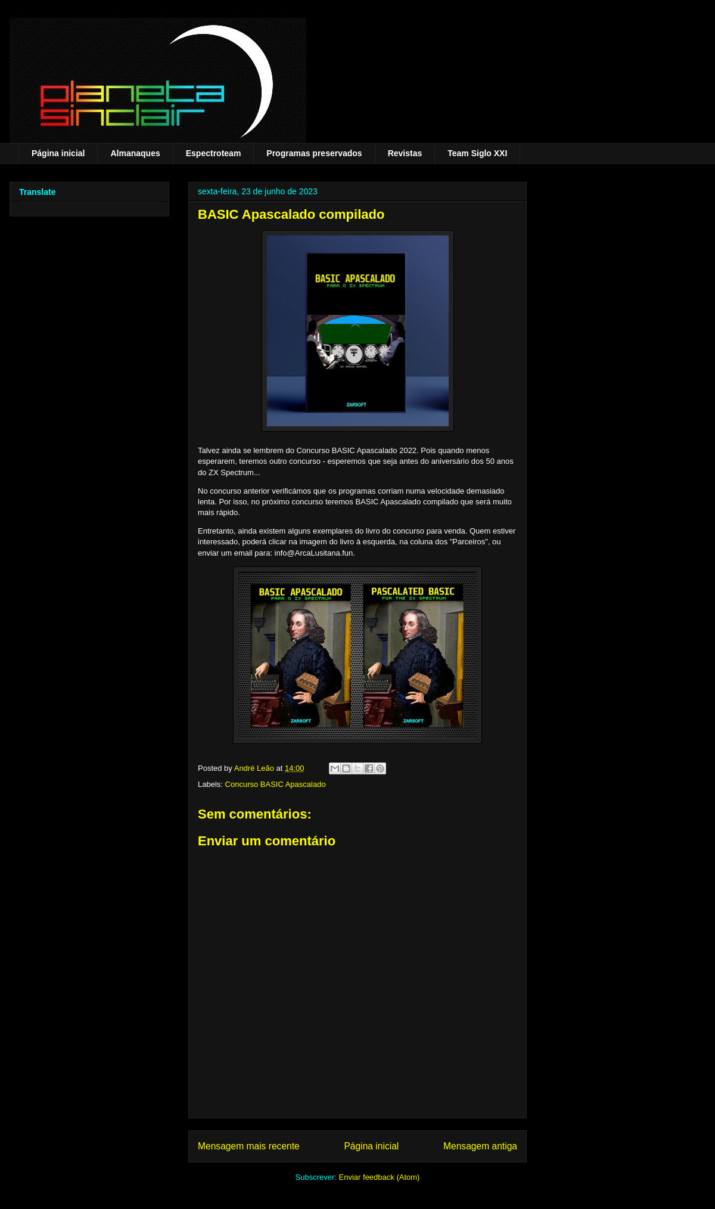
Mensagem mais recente (249, 1146)
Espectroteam (213, 153)
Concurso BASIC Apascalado (275, 784)
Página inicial (58, 153)
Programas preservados (314, 153)
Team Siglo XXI (477, 153)
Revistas (405, 153)
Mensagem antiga (480, 1146)
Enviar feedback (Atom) (379, 1177)
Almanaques (135, 153)
